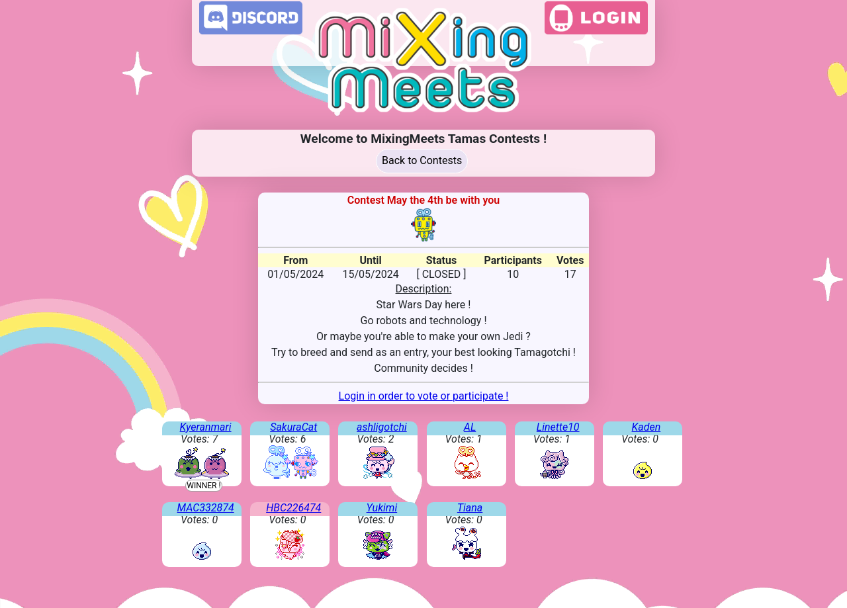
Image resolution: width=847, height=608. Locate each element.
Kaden (646, 427)
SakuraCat (293, 427)
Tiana (470, 507)
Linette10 (558, 427)
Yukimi (382, 507)
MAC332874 (205, 507)
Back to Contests (422, 160)
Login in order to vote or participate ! (424, 396)
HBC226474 (293, 507)
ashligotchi (382, 427)
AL (470, 427)
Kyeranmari (206, 427)
